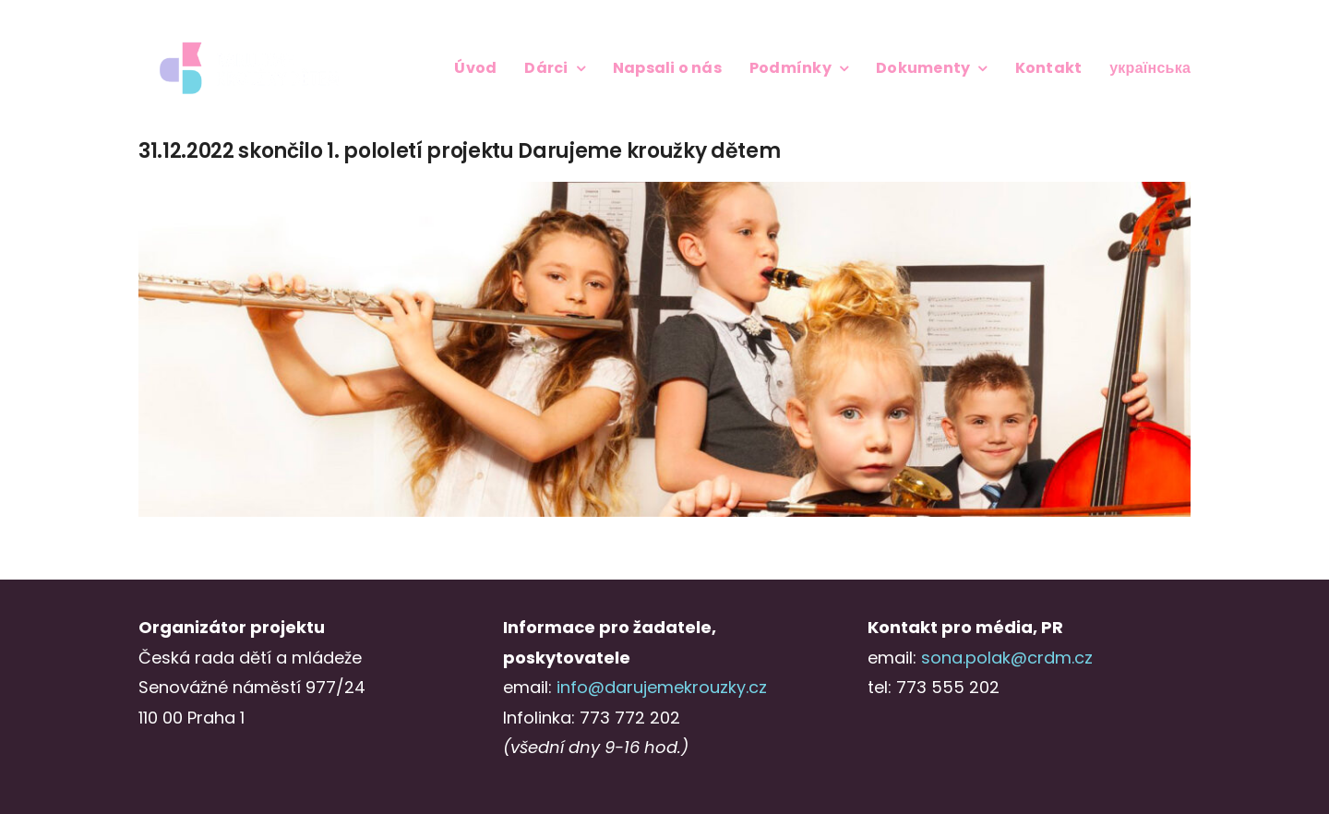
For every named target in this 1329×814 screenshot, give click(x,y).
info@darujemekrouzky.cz (662, 687)
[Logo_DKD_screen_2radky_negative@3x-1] (249, 44)
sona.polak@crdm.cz (1007, 657)
